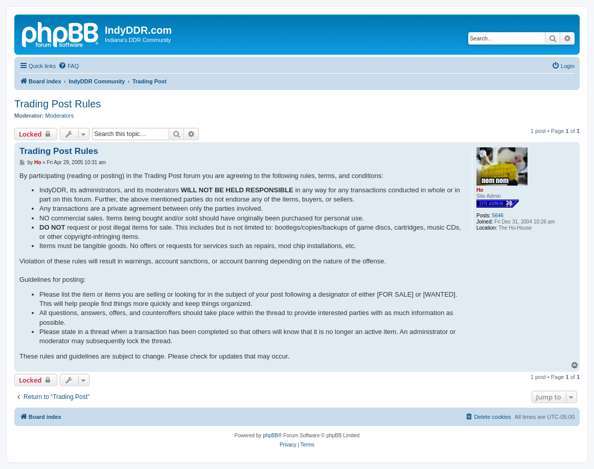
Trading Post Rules (57, 103)
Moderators (59, 116)
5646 (498, 215)
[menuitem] (68, 66)
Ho (479, 190)
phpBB (270, 435)
